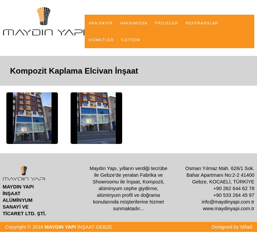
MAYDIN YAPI (60, 227)
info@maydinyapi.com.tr (228, 202)
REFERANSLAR (202, 23)
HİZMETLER (100, 39)
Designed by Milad (231, 227)
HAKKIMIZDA (134, 23)
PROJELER (166, 23)
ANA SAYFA (100, 23)
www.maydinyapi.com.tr (228, 208)
